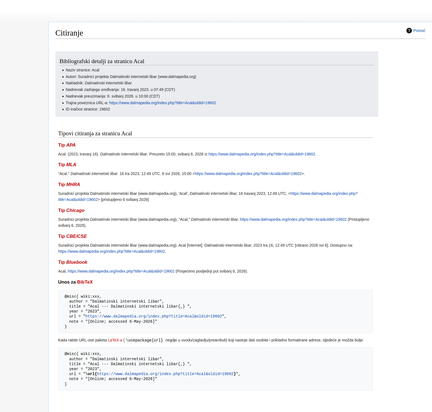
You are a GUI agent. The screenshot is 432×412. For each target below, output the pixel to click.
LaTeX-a (115, 340)
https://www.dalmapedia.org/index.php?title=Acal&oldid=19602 (162, 103)
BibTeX (85, 282)
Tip (67, 145)
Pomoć (419, 30)
